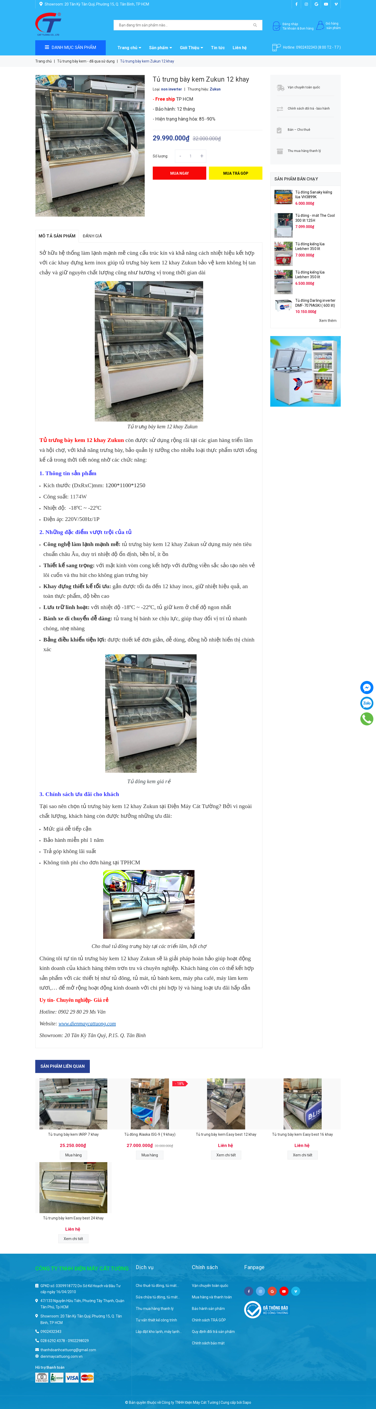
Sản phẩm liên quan (62, 1066)
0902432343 (306, 47)
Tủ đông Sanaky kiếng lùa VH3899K (313, 194)
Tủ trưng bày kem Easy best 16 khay (302, 1134)
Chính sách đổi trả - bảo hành (309, 108)
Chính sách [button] (205, 1267)
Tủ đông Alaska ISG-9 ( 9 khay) (149, 1134)
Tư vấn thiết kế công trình (156, 1320)
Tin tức (218, 47)
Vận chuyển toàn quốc (304, 87)
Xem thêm (328, 321)
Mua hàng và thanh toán (212, 1297)
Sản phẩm (160, 47)
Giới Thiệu (191, 47)
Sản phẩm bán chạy (296, 179)
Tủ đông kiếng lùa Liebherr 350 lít (310, 246)
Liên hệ (240, 47)
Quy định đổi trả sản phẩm (213, 1332)
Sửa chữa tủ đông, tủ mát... (158, 1297)
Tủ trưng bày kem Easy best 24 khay (73, 1218)
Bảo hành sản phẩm (208, 1308)
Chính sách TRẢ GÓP (209, 1320)
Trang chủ (129, 47)
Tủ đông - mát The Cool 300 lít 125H (315, 217)
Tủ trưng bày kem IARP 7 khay (73, 1134)
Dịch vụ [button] (145, 1267)
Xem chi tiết (226, 1155)
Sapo (247, 1402)
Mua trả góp (235, 173)
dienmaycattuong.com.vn (61, 1356)
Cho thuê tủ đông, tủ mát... (157, 1285)
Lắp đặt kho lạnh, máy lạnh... (159, 1332)
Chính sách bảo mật (208, 1343)
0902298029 (78, 1341)
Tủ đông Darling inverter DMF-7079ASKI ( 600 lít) (315, 302)
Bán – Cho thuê (299, 130)
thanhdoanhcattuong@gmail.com (68, 1350)
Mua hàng (73, 1155)
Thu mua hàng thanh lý (304, 151)
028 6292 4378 (52, 1341)
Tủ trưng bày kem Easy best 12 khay (226, 1134)
